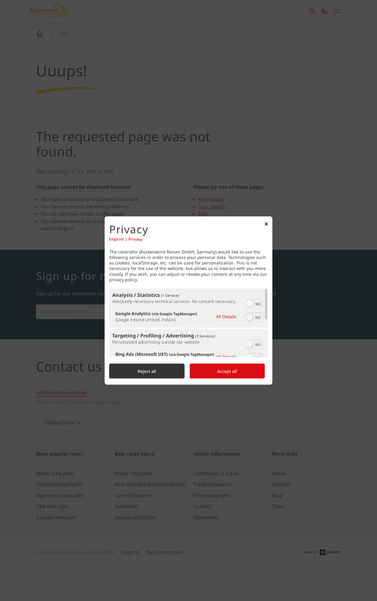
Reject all (147, 371)
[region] (188, 322)
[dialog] (188, 301)
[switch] (255, 303)
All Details (226, 316)
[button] (249, 303)
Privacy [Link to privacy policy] (135, 239)
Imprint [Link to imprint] (116, 239)
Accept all (227, 371)
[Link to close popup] (266, 225)
